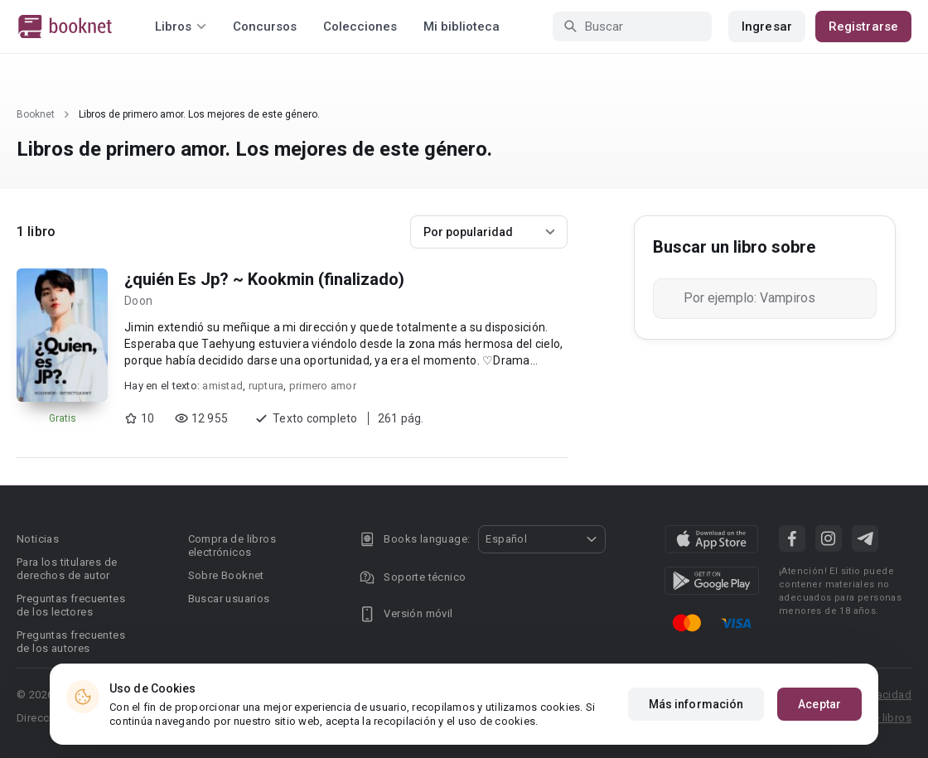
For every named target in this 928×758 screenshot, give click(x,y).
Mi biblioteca (461, 26)
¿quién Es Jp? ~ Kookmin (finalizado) (264, 279)
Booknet (36, 114)
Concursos (265, 26)
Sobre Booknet (226, 575)
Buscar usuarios (229, 598)
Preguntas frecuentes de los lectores (71, 605)
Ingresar (767, 26)
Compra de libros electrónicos (232, 545)
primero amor (322, 385)
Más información (696, 704)
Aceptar (819, 704)
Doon (138, 300)
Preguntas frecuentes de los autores (71, 641)
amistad (222, 385)
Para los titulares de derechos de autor (67, 569)
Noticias (38, 539)
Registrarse (863, 26)
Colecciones (360, 26)
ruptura (266, 385)
